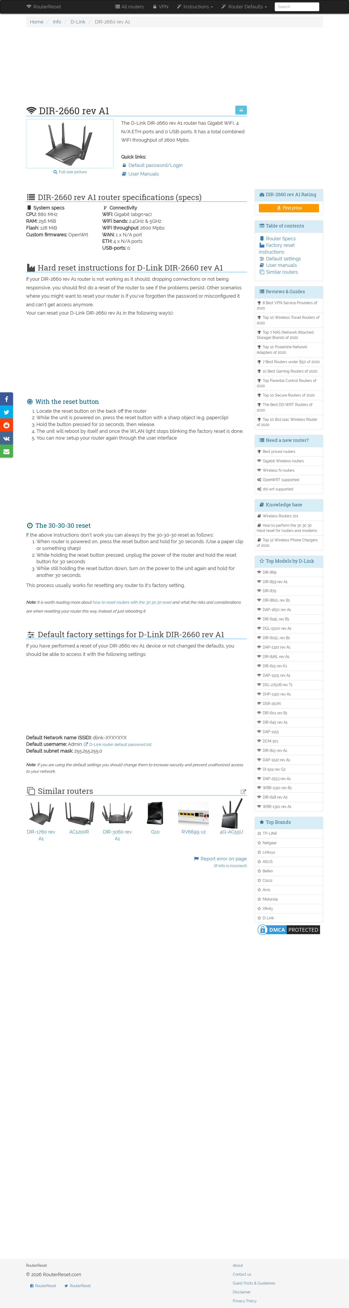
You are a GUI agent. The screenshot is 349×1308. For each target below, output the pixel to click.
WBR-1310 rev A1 (274, 806)
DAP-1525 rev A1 (273, 675)
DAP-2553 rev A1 (274, 778)
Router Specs (277, 238)
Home (37, 22)
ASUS (265, 861)
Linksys (266, 852)
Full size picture (70, 172)
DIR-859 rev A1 (272, 581)
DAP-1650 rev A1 (274, 609)
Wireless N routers (276, 470)
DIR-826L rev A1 (273, 656)
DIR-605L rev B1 (273, 637)
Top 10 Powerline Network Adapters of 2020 (282, 350)
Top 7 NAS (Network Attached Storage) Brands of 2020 (285, 335)
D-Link (78, 22)
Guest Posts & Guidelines (254, 1283)
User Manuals (140, 174)
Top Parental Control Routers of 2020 (286, 383)
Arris (263, 889)
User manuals (278, 265)
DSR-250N (269, 703)
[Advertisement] (136, 69)
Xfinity (265, 908)
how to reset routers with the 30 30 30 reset (132, 602)
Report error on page (220, 862)
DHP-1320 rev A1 (274, 694)
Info (57, 22)
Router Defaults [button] (244, 6)
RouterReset (43, 6)
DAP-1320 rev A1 (273, 647)
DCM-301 (267, 741)
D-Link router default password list (117, 744)
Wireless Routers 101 (277, 516)
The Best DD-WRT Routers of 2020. (285, 407)
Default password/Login (152, 165)
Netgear (267, 843)
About (238, 1265)
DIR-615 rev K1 (272, 666)
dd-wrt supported (275, 489)
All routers (129, 6)
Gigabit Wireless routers (280, 461)
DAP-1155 (268, 731)
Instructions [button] (194, 6)
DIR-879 (266, 591)
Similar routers (278, 272)
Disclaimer (242, 1292)
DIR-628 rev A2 (272, 797)
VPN (160, 6)
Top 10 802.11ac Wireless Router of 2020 (287, 422)
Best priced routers (276, 451)
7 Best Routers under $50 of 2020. (289, 361)
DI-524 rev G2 (271, 769)
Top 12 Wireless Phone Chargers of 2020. (287, 543)
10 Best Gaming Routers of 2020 (287, 371)
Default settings (280, 258)
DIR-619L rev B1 (273, 619)
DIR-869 (266, 572)
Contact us (242, 1274)
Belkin (265, 871)
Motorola (267, 899)
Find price (289, 208)
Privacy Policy (245, 1301)
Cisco (264, 880)
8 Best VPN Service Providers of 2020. (287, 305)
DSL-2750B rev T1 (274, 684)
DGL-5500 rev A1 (274, 628)
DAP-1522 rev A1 (273, 760)
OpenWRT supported (278, 479)
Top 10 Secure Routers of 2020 (286, 395)
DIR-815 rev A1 (272, 750)
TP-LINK (267, 833)
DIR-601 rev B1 (272, 713)
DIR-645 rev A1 (272, 722)
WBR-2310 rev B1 (274, 787)
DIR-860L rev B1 (273, 600)
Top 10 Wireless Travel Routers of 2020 (288, 320)
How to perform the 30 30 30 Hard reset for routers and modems (287, 528)
